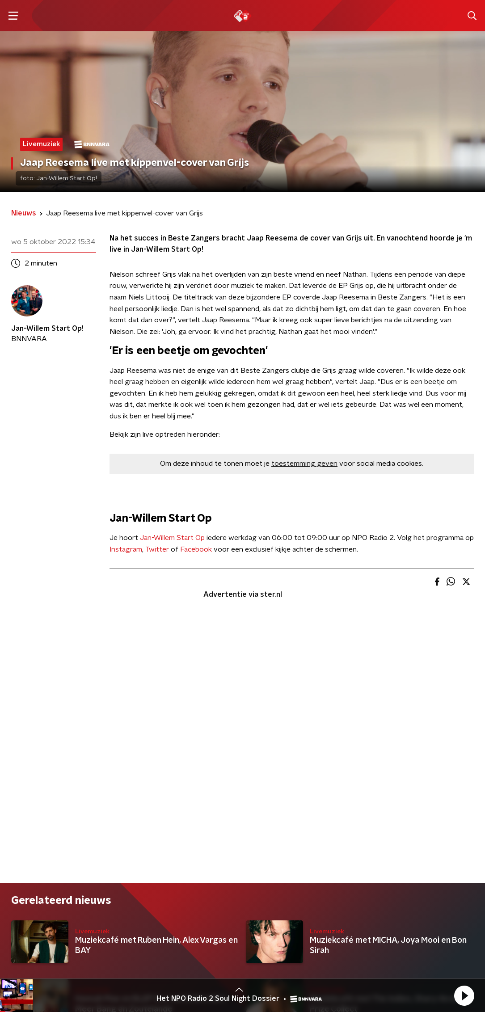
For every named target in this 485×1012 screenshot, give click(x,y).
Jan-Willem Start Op (172, 537)
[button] (464, 995)
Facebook (196, 549)
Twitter (157, 549)
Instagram (126, 549)
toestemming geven (304, 463)
